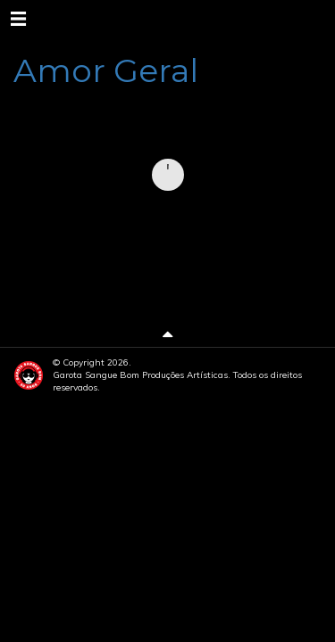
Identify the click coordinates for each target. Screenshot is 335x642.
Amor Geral (105, 70)
